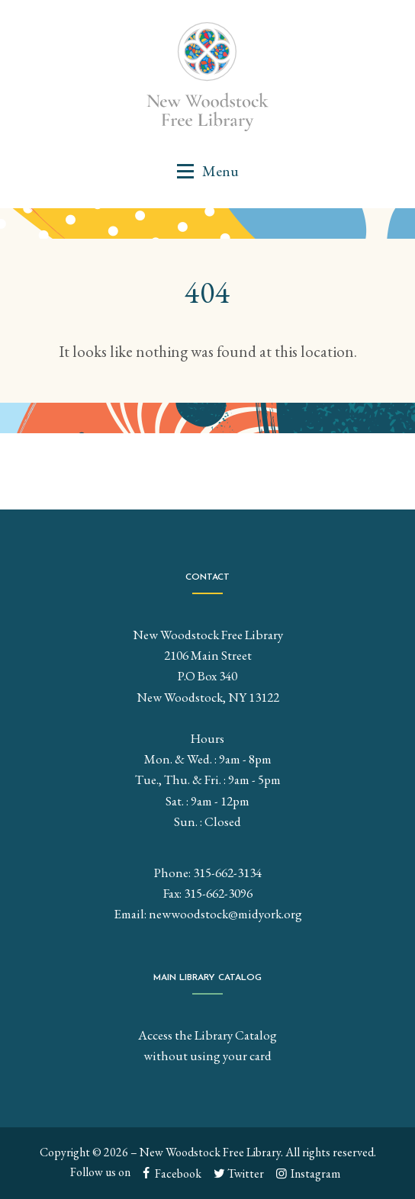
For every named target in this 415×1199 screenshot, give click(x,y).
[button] (207, 171)
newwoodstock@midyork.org (225, 913)
